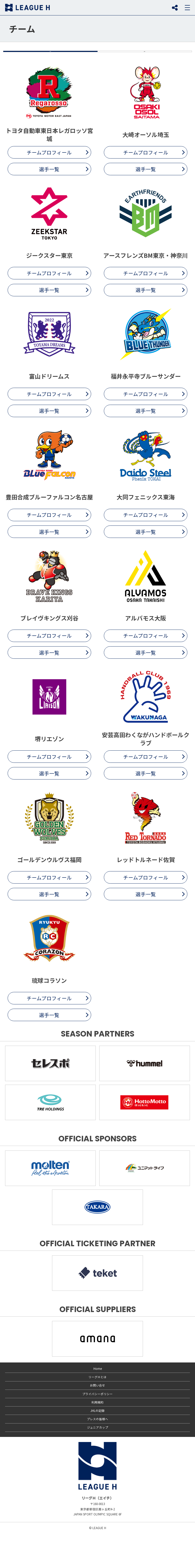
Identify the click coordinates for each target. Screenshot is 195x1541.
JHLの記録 (97, 1418)
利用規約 (97, 1410)
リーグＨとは (97, 1385)
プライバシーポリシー (97, 1401)
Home (97, 1376)
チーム (22, 28)
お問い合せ (97, 1393)
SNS (175, 8)
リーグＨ (27, 7)
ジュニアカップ (97, 1435)
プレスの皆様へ (97, 1427)
